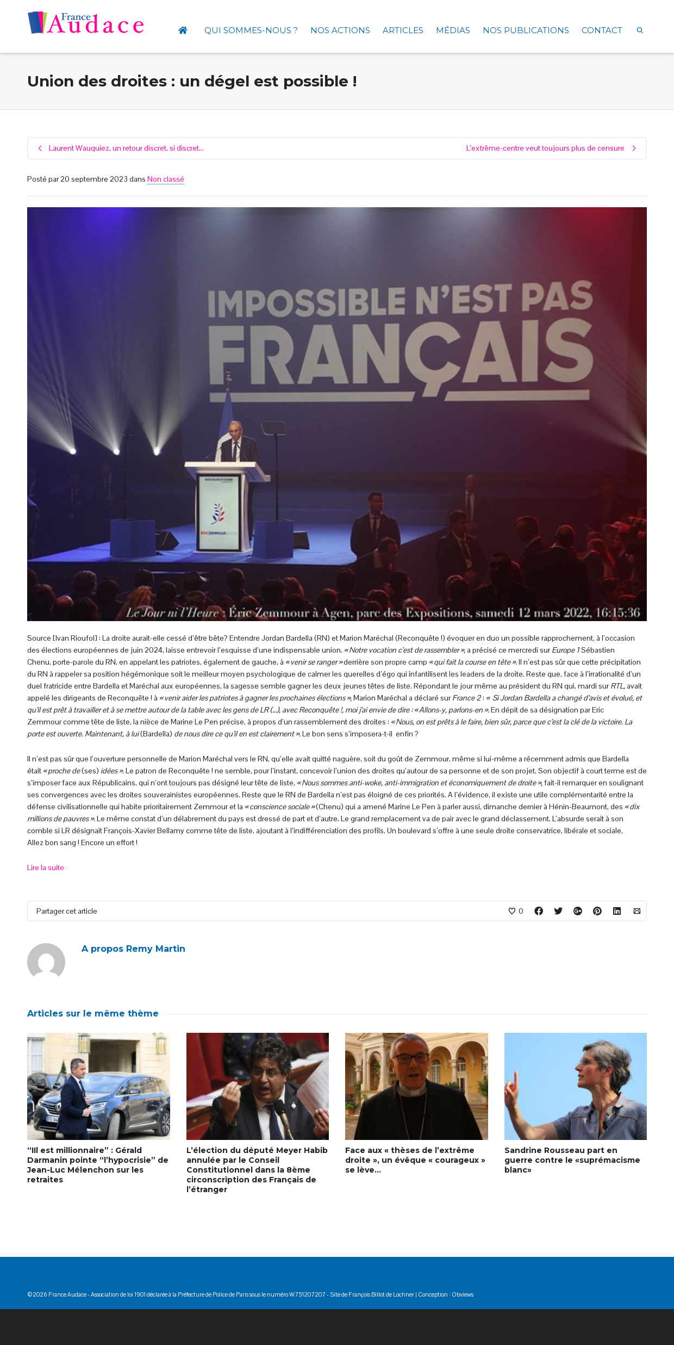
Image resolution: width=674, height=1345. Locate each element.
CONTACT (602, 30)
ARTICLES (403, 30)
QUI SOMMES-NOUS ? (251, 30)
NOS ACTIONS (340, 30)
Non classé (165, 179)
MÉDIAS (453, 30)
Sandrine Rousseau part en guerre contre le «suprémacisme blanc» (572, 1160)
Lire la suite (45, 867)
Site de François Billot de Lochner (372, 1294)
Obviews (462, 1294)
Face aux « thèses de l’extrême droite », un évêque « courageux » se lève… (415, 1160)
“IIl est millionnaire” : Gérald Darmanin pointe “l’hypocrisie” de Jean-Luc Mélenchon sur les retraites (97, 1165)
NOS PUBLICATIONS (526, 30)
